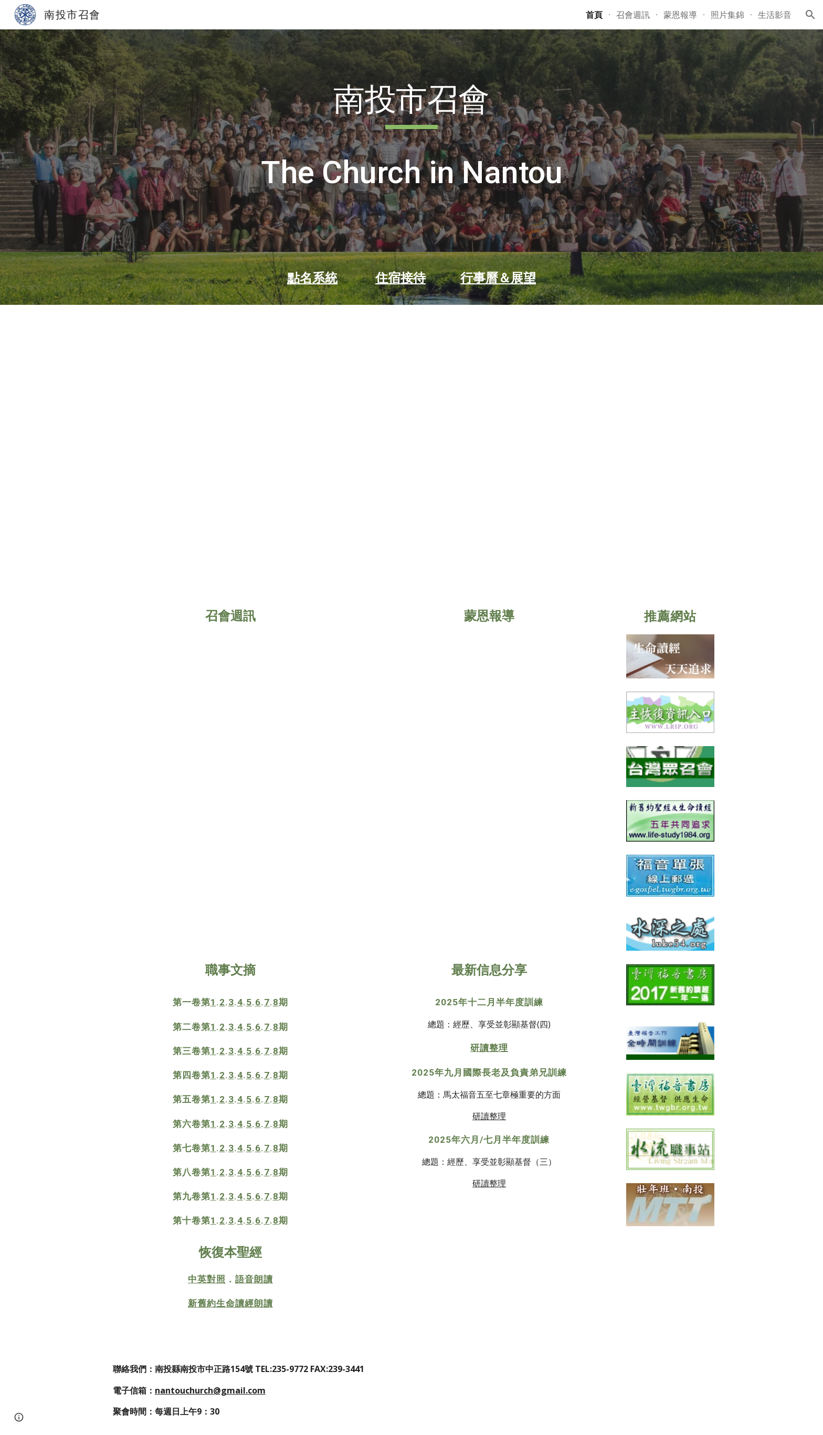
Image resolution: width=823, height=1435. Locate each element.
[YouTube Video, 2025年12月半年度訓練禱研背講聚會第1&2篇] (204, 372)
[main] (411, 141)
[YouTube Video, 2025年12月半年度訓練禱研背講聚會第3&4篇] (411, 372)
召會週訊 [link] (633, 14)
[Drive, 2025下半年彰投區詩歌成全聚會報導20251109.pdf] (489, 793)
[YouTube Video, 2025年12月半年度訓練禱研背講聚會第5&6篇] (618, 372)
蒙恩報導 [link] (680, 14)
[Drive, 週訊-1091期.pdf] (230, 793)
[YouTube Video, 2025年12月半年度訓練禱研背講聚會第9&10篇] (411, 513)
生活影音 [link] (775, 14)
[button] (810, 14)
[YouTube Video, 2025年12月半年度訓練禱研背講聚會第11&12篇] (618, 513)
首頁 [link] (594, 14)
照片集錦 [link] (727, 14)
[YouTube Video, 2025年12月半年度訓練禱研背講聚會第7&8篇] (204, 513)
